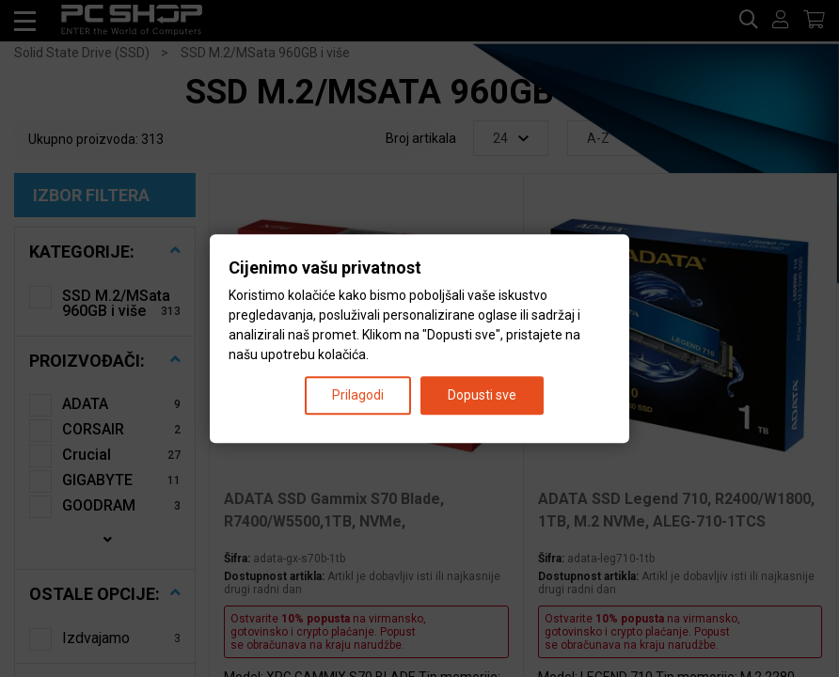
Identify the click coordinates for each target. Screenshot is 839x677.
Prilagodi (358, 394)
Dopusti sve (482, 394)
